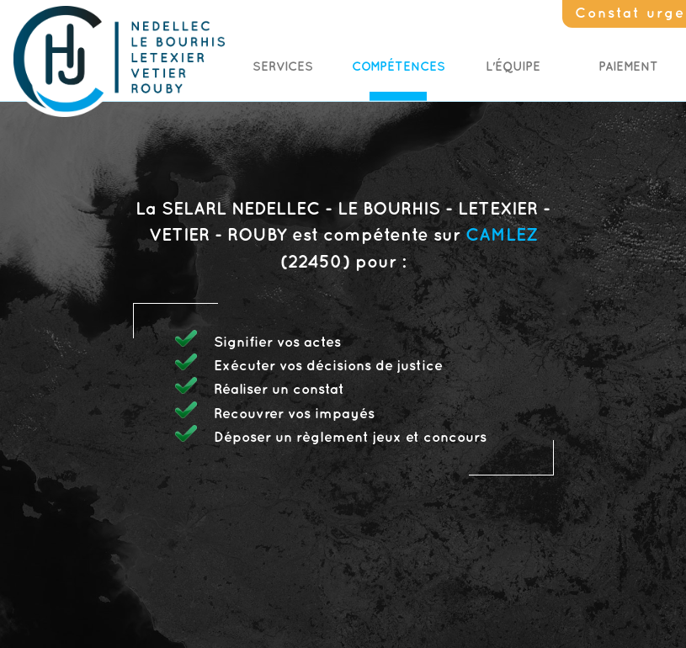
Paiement (628, 66)
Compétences (398, 66)
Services (283, 66)
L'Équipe (513, 66)
